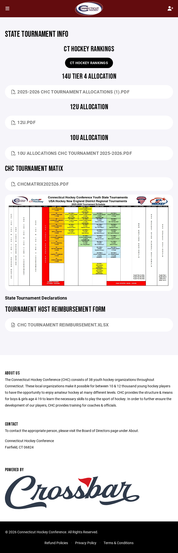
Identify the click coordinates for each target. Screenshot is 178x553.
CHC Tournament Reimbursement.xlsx (60, 325)
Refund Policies (56, 542)
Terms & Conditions (119, 542)
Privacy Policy (85, 542)
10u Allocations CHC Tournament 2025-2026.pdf (71, 153)
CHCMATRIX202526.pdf (40, 184)
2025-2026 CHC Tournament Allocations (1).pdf (70, 92)
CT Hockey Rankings (89, 62)
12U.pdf (23, 122)
